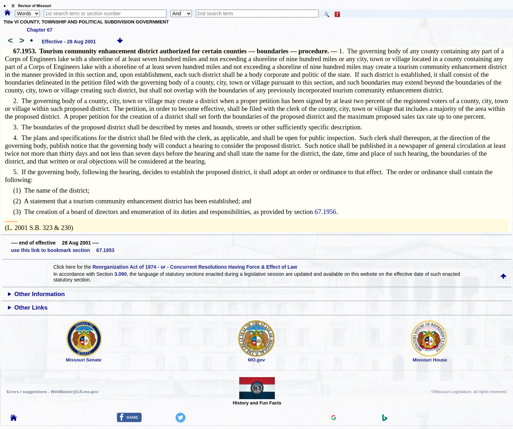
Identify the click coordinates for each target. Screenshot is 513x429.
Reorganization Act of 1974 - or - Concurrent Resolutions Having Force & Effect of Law (195, 267)
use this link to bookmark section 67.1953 (62, 250)
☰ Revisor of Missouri (29, 6)
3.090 (120, 274)
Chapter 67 (39, 30)
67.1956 (325, 211)
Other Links (30, 307)
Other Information (39, 294)
